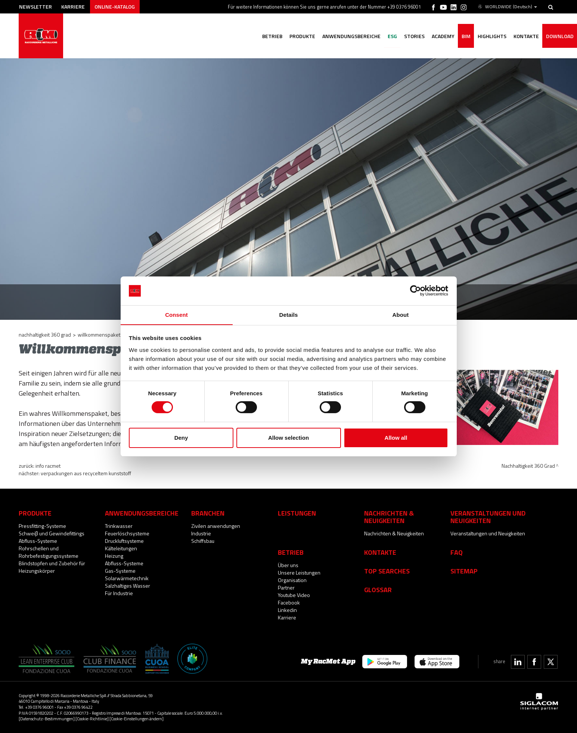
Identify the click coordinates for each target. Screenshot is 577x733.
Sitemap (464, 571)
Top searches (387, 571)
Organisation (292, 580)
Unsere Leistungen (299, 572)
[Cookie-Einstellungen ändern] (136, 718)
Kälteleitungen (121, 548)
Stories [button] (412, 36)
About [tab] (401, 314)
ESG (389, 36)
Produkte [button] (299, 36)
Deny (181, 437)
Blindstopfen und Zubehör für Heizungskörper (52, 567)
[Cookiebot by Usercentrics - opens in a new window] (415, 290)
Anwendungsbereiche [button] (348, 36)
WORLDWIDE (507, 6)
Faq (456, 552)
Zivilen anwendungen (215, 526)
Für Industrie (119, 593)
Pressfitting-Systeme (42, 526)
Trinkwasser (119, 526)
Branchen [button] (207, 513)
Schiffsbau (202, 541)
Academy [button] (441, 36)
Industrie (201, 533)
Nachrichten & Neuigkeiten (394, 533)
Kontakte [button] (525, 36)
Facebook (289, 602)
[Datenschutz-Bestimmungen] (47, 718)
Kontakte (380, 552)
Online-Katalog (116, 6)
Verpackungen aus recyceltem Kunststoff (86, 473)
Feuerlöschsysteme (127, 533)
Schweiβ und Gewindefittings (51, 533)
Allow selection (288, 437)
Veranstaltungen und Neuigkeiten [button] (487, 517)
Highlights (491, 36)
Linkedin (287, 610)
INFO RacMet (48, 466)
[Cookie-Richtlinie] (92, 718)
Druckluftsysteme (124, 541)
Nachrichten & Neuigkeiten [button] (389, 517)
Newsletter (36, 6)
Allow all (396, 437)
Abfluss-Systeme (38, 541)
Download (559, 36)
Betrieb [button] (268, 36)
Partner (286, 587)
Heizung (114, 556)
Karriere (74, 6)
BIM (464, 36)
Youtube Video (294, 595)
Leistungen (297, 513)
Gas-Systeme (120, 571)
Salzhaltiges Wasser (127, 586)
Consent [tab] (176, 314)
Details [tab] (288, 314)
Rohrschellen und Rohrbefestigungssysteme (48, 552)
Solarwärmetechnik (127, 578)
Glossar (378, 589)
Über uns (288, 565)
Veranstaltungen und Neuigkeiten (487, 533)
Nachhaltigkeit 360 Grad (45, 334)
